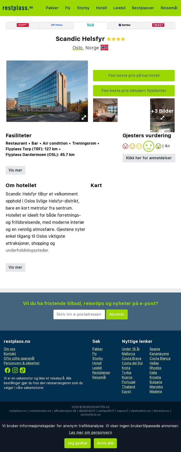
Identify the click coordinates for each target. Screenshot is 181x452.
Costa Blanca (160, 358)
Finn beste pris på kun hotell (134, 75)
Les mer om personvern (90, 432)
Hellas (154, 363)
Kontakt (10, 354)
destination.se (141, 411)
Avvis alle (105, 443)
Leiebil (119, 8)
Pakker (52, 8)
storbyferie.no (91, 414)
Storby (83, 8)
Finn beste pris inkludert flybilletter (134, 90)
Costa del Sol (132, 363)
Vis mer (15, 170)
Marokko (156, 387)
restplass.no (18, 411)
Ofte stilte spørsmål (19, 358)
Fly (67, 8)
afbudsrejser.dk (65, 411)
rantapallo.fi (106, 411)
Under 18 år (131, 349)
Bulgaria (156, 382)
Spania (155, 349)
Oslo (77, 48)
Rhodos (155, 368)
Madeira (156, 391)
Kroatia (155, 377)
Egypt (126, 391)
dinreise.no (161, 411)
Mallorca (128, 354)
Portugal (128, 382)
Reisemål (169, 8)
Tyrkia (126, 373)
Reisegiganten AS (96, 407)
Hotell (101, 8)
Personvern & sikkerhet (22, 363)
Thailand (128, 387)
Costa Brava (131, 358)
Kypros (127, 377)
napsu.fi (122, 411)
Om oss (9, 349)
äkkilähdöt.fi (87, 411)
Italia (153, 373)
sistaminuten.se (40, 411)
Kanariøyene (159, 354)
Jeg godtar (77, 443)
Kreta (126, 368)
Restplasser (143, 8)
